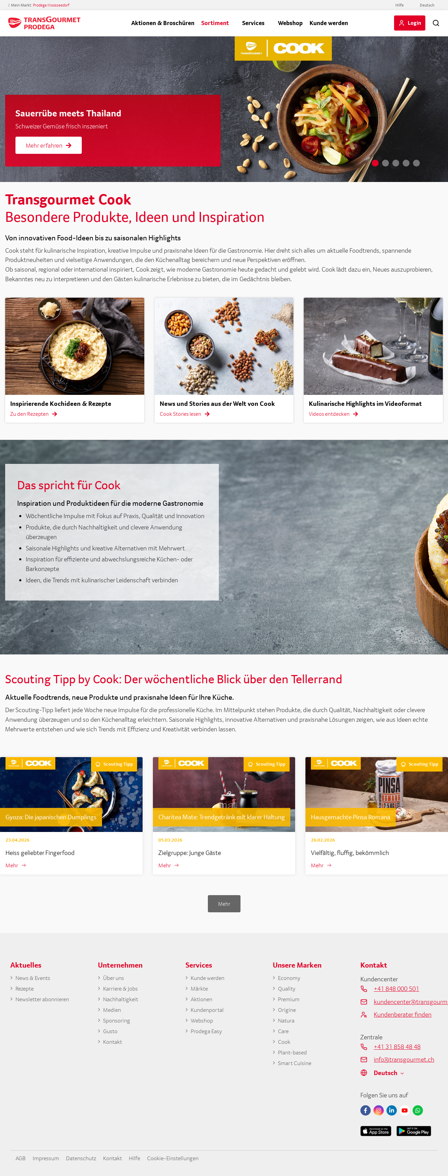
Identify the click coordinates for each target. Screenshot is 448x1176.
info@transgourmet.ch (404, 1060)
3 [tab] (395, 163)
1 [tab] (375, 163)
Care (284, 1034)
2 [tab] (385, 163)
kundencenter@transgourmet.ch (406, 1002)
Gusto (111, 1034)
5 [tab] (416, 163)
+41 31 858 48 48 (397, 1047)
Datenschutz (87, 1158)
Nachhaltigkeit (122, 1001)
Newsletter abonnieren (45, 1001)
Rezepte (25, 990)
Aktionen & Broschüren (162, 22)
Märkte (200, 990)
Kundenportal (209, 1012)
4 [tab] (406, 163)
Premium (290, 1001)
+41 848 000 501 (396, 989)
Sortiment (215, 22)
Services (253, 22)
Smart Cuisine (296, 1067)
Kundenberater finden (403, 1015)
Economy (290, 978)
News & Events (35, 978)
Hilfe (399, 5)
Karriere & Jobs (122, 990)
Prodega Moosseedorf (51, 5)
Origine (287, 1012)
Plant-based (294, 1056)
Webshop (290, 22)
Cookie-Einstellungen (186, 1158)
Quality (287, 990)
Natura (287, 1023)
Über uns (114, 978)
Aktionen (203, 1001)
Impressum (49, 1158)
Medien (113, 1012)
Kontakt (113, 1045)
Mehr (12, 865)
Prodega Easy (208, 1034)
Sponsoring (118, 1023)
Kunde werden (329, 22)
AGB (21, 1158)
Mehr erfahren (48, 145)
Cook (285, 1045)
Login (414, 22)
